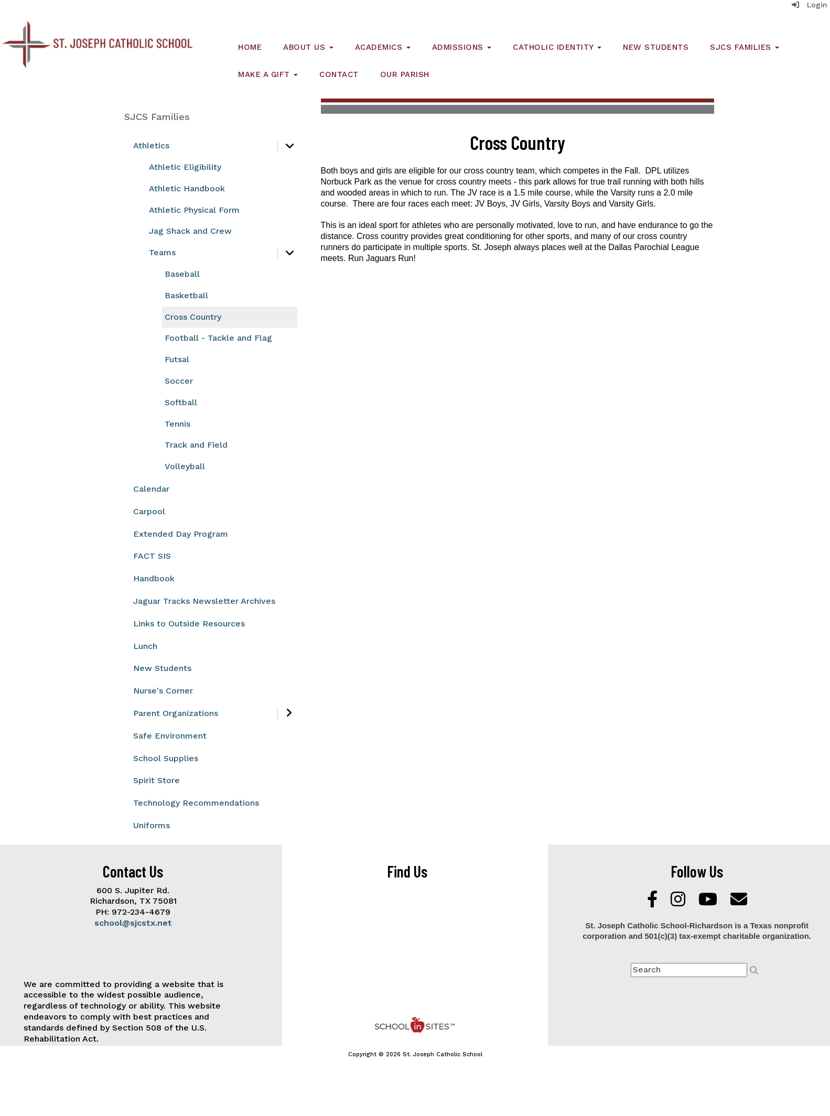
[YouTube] (709, 902)
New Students (655, 47)
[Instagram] (679, 902)
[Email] (738, 902)
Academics (383, 47)
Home (250, 47)
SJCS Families (744, 47)
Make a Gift (268, 74)
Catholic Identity (557, 47)
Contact (339, 74)
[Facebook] (653, 902)
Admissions (462, 47)
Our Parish (404, 74)
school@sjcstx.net (133, 923)
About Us (308, 47)
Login (809, 5)
